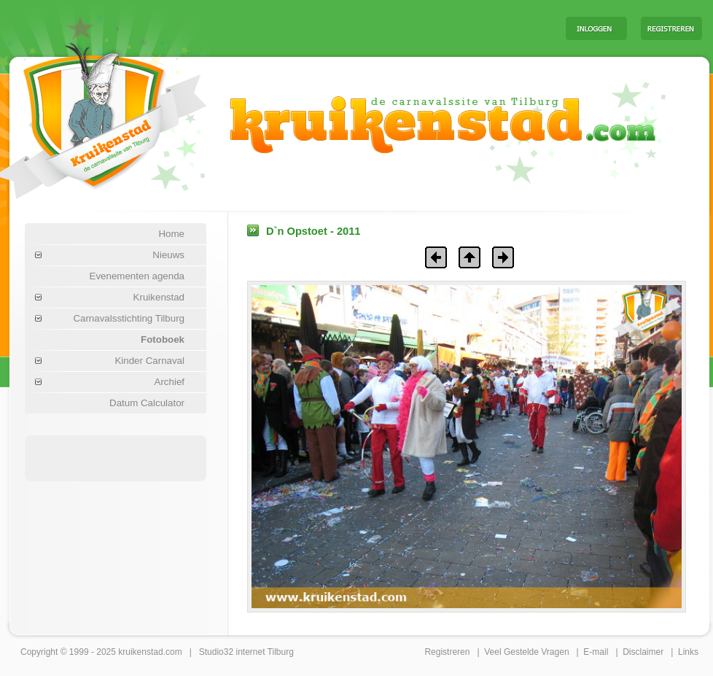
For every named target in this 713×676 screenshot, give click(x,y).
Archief (169, 381)
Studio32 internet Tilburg (246, 652)
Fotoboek (162, 339)
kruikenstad (140, 652)
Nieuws (168, 254)
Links (688, 652)
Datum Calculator (146, 402)
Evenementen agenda (137, 276)
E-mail (595, 652)
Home (171, 233)
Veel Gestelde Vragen (526, 652)
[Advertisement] (116, 457)
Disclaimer (643, 652)
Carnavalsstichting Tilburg (128, 318)
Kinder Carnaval (149, 360)
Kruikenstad (158, 297)
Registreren (447, 652)
